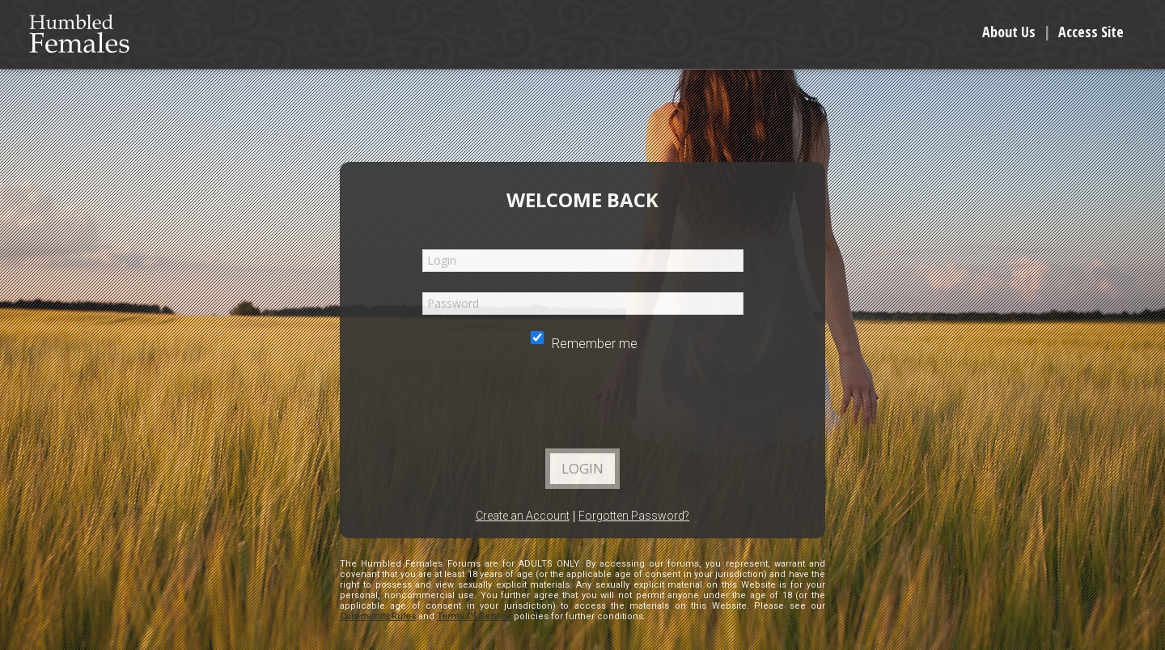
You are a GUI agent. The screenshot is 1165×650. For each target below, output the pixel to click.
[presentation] (582, 404)
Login (582, 468)
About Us (1009, 31)
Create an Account (523, 515)
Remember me (584, 343)
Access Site (1091, 31)
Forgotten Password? (633, 515)
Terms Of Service (474, 616)
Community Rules (378, 616)
